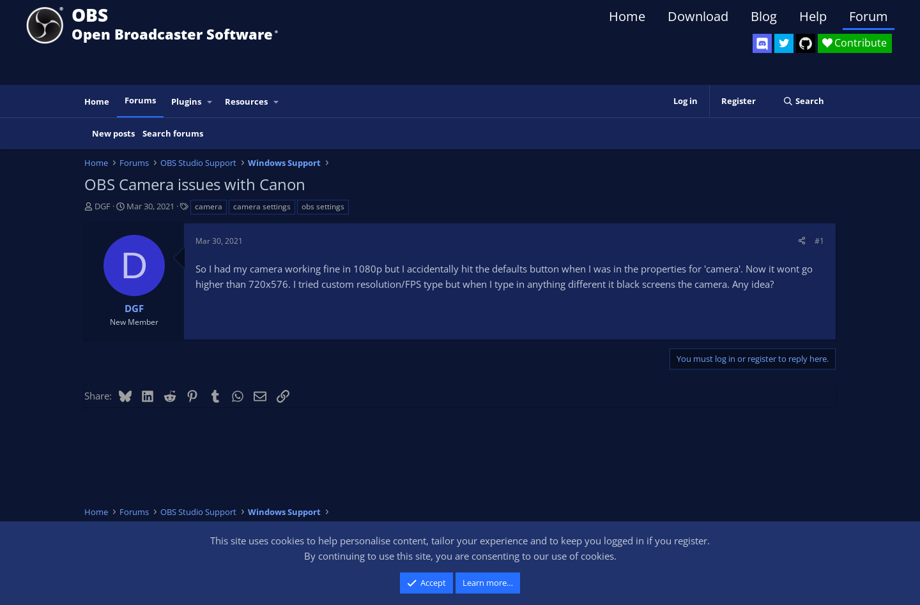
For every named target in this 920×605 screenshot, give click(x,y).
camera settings (262, 206)
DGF (103, 206)
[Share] (801, 241)
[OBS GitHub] (805, 43)
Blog (764, 16)
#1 (819, 240)
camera (208, 206)
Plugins (186, 101)
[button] (210, 101)
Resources (246, 101)
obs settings (323, 206)
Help (813, 16)
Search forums (172, 133)
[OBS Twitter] (783, 43)
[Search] (803, 101)
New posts (113, 133)
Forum (868, 16)
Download (698, 16)
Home (627, 16)
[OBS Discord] (762, 43)
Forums (140, 100)
